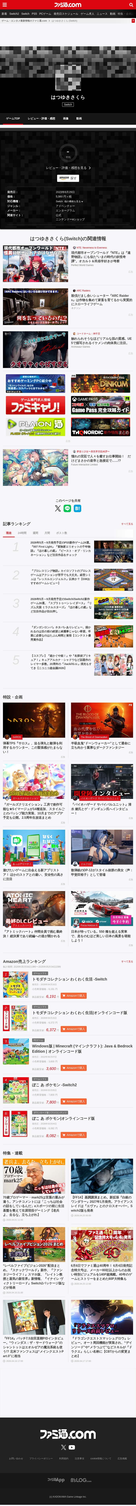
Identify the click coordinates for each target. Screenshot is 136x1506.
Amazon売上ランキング (24, 961)
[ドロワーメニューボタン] (4, 4)
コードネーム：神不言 (88, 333)
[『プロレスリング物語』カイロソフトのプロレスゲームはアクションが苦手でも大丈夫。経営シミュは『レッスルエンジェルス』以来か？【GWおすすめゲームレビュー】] (113, 580)
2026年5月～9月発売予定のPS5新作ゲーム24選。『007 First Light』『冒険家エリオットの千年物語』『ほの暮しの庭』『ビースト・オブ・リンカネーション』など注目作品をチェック (61, 548)
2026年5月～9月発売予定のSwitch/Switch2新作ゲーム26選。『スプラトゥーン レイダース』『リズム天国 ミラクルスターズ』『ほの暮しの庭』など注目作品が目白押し (61, 605)
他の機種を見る (72, 201)
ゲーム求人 (87, 13)
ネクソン (76, 308)
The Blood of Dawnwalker (94, 737)
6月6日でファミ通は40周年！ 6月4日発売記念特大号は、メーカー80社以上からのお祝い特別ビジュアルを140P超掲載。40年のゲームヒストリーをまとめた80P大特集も (101, 1273)
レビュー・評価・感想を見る (66, 167)
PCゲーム (45, 13)
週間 (35, 532)
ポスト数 (61, 532)
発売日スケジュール (66, 13)
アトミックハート (22, 925)
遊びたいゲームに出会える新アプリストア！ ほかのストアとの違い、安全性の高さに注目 (33, 875)
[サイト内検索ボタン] (131, 4)
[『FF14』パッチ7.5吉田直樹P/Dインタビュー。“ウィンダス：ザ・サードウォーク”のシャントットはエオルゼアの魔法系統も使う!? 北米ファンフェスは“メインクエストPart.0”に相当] (34, 1318)
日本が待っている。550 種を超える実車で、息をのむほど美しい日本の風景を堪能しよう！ (101, 936)
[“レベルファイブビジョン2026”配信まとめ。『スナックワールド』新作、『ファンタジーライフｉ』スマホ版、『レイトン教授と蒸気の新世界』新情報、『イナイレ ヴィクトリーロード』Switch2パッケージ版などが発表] (34, 1245)
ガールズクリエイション (26, 798)
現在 (9, 532)
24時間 (22, 532)
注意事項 (79, 1459)
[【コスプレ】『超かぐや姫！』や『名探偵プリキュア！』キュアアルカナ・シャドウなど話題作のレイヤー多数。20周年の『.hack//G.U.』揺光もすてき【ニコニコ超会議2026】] (113, 665)
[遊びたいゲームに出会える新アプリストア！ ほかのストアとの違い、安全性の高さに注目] (34, 847)
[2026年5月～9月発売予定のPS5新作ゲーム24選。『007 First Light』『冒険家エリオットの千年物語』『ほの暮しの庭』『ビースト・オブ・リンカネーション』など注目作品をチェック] (113, 552)
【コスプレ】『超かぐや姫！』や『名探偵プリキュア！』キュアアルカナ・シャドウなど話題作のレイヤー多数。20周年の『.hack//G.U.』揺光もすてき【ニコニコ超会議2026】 (61, 662)
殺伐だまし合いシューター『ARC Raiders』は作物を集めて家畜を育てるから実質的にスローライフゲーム (101, 300)
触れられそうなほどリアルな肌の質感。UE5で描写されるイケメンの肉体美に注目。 (101, 341)
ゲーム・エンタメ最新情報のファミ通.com (24, 20)
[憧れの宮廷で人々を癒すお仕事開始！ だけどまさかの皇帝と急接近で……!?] (35, 467)
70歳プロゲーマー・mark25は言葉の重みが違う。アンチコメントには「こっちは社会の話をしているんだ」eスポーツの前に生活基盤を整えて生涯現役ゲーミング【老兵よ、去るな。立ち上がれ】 (33, 1207)
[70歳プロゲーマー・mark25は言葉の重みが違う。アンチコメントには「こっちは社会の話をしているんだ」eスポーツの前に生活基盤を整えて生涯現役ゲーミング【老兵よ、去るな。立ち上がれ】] (34, 1177)
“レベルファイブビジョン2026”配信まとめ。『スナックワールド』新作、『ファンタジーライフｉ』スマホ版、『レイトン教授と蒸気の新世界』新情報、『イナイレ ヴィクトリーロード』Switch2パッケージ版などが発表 (34, 1277)
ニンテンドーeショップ (70, 219)
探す (73, 178)
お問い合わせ (16, 1459)
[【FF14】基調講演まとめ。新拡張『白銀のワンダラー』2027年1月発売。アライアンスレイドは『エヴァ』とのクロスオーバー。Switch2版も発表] (102, 1177)
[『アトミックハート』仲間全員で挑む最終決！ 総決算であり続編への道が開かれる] (34, 908)
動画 (112, 13)
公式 (58, 215)
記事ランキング (16, 524)
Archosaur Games (80, 347)
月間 (47, 532)
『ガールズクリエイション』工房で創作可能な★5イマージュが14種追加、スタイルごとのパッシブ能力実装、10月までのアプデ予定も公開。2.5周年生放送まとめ (34, 811)
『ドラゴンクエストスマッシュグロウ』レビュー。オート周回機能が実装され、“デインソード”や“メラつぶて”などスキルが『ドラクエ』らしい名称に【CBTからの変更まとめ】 (101, 1348)
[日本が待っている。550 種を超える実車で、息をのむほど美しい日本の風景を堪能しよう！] (102, 908)
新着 (4, 13)
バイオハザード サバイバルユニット (100, 798)
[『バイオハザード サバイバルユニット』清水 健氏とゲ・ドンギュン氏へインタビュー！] (102, 781)
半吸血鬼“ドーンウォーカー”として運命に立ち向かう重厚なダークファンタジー (101, 745)
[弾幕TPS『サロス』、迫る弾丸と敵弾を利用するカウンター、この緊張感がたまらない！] (34, 720)
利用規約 (63, 1459)
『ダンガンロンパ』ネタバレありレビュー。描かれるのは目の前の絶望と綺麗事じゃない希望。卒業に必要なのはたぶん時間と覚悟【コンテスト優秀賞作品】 (61, 633)
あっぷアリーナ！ (22, 864)
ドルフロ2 (86, 864)
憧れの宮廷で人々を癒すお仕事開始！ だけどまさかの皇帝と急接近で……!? (101, 458)
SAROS (17, 737)
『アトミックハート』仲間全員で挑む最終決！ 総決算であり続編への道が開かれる (32, 934)
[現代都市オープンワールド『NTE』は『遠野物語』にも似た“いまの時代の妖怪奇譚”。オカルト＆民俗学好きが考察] (35, 263)
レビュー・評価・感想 (41, 118)
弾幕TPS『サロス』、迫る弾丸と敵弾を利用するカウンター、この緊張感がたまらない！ (32, 748)
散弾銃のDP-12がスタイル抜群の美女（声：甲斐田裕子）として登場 (102, 872)
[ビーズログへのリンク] (81, 1481)
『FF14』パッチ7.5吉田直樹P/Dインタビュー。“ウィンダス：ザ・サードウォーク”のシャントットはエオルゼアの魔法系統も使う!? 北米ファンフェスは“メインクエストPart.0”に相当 (33, 1348)
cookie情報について (100, 1459)
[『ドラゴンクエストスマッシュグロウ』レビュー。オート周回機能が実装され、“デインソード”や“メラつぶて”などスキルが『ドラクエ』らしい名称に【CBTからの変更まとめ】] (102, 1318)
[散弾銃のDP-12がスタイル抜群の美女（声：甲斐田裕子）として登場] (102, 847)
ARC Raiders (83, 290)
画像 (65, 118)
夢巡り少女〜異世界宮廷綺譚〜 (93, 451)
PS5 (34, 13)
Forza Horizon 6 (89, 925)
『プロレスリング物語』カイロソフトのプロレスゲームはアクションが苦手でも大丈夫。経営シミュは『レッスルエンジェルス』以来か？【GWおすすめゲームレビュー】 (61, 577)
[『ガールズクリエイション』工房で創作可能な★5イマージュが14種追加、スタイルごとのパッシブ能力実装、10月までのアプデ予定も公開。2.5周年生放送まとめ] (34, 781)
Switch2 (14, 13)
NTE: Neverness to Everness (92, 247)
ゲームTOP (13, 118)
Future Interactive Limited (84, 464)
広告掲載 (122, 1459)
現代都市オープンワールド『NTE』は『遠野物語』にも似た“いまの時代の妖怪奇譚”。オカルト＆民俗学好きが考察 (101, 257)
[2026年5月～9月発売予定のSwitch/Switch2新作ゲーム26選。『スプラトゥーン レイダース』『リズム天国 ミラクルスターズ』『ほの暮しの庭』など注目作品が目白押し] (113, 608)
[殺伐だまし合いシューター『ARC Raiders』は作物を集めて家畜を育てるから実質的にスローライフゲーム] (35, 306)
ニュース (102, 13)
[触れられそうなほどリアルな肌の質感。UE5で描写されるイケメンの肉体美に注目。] (35, 349)
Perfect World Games (82, 265)
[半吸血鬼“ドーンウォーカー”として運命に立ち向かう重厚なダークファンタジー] (102, 720)
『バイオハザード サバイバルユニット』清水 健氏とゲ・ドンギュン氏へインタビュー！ (101, 809)
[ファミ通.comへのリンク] (68, 4)
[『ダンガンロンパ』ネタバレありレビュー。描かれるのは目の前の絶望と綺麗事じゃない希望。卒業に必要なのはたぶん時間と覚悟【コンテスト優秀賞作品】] (113, 636)
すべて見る (127, 524)
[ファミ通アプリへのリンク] (56, 1481)
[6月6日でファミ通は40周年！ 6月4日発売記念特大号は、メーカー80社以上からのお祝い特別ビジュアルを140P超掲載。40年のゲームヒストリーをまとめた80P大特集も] (102, 1245)
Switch (25, 13)
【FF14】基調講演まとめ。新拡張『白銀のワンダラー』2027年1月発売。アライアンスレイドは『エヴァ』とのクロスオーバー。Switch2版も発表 (102, 1205)
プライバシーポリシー (41, 1459)
